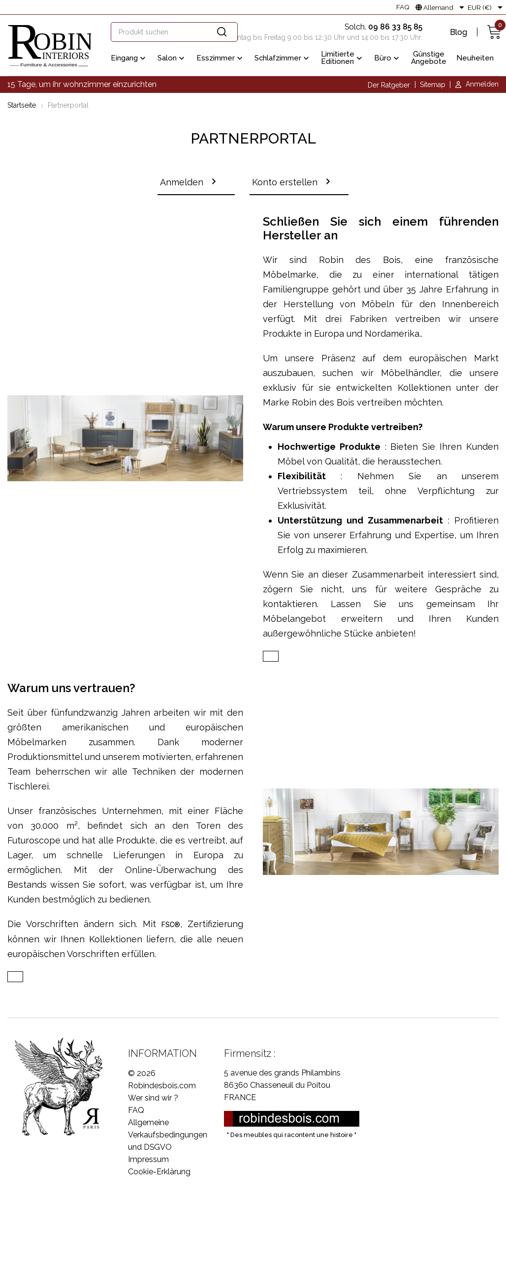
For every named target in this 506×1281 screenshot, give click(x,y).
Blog (458, 32)
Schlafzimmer (282, 59)
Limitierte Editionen (342, 58)
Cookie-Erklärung (159, 1173)
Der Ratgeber (389, 85)
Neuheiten (475, 58)
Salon (172, 59)
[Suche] (174, 32)
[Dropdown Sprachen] (441, 7)
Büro (387, 59)
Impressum (148, 1160)
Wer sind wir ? (153, 1099)
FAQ (403, 7)
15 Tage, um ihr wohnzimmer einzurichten (82, 84)
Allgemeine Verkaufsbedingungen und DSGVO (167, 1136)
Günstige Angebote (428, 58)
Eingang (129, 59)
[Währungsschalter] (487, 7)
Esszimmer (220, 59)
